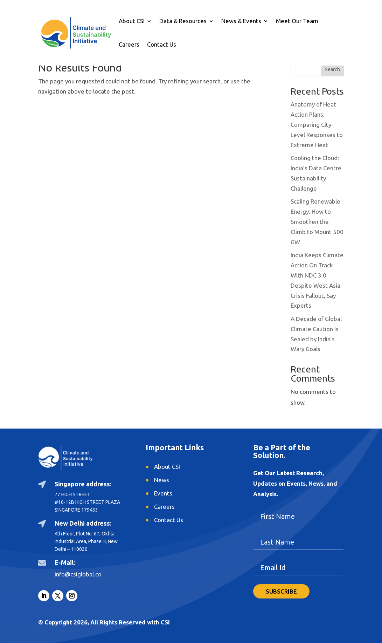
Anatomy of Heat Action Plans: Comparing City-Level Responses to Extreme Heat (317, 124)
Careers (129, 45)
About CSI (132, 21)
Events (163, 493)
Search (332, 69)
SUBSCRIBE (281, 591)
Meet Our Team (297, 21)
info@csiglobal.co (78, 574)
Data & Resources (183, 21)
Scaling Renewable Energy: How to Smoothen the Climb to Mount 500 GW (317, 221)
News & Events (241, 21)
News (161, 480)
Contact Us (161, 45)
